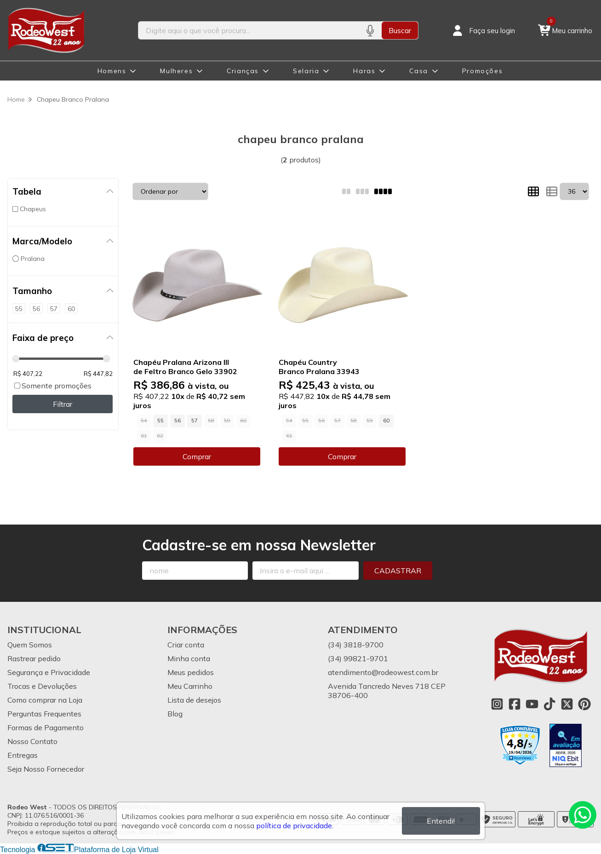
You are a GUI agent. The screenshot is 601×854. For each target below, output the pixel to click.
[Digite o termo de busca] (248, 30)
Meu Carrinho (189, 686)
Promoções (482, 71)
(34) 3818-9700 (355, 644)
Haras (364, 71)
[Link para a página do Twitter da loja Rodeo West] (567, 704)
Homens (111, 71)
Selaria (306, 71)
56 (177, 420)
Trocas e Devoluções (42, 686)
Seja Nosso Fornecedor (45, 768)
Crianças (243, 71)
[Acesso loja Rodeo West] (483, 30)
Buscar (400, 30)
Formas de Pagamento (45, 727)
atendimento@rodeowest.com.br (383, 672)
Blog (175, 713)
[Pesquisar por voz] (370, 30)
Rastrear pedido (34, 658)
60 (386, 420)
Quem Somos (29, 644)
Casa (418, 71)
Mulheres (176, 71)
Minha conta (188, 658)
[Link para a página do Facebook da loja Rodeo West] (514, 704)
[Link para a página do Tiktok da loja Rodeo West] (549, 704)
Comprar (197, 456)
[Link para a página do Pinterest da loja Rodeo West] (584, 704)
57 (194, 420)
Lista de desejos (194, 699)
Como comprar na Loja (44, 699)
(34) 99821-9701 (358, 658)
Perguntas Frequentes (44, 713)
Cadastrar (397, 570)
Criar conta (185, 644)
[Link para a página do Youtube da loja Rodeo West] (532, 704)
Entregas (22, 755)
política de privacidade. (294, 825)
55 (160, 420)
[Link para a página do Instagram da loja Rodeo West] (497, 704)
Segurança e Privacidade (48, 672)
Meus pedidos (190, 672)
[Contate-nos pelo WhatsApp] (582, 815)
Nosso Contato (32, 741)
